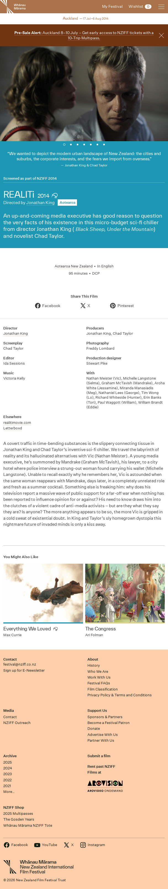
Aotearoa (67, 202)
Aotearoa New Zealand (74, 266)
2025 (7, 762)
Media (8, 710)
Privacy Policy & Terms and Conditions (119, 695)
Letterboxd (12, 428)
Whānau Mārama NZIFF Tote (27, 825)
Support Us (97, 710)
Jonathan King (40, 202)
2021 (7, 786)
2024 (7, 768)
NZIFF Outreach (17, 722)
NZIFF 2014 (47, 179)
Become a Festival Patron (108, 722)
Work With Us (99, 677)
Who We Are (97, 671)
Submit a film (98, 756)
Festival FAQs (98, 683)
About (92, 659)
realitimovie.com (17, 422)
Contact (10, 659)
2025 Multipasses (18, 813)
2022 (7, 780)
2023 (7, 774)
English (107, 266)
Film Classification (102, 689)
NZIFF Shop (13, 807)
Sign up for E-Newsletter (24, 670)
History (93, 665)
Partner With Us (100, 740)
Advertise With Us (102, 734)
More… (9, 791)
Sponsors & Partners (104, 717)
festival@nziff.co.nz (19, 664)
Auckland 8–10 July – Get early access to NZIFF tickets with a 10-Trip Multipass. (84, 35)
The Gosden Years (18, 819)
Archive (10, 756)
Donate (93, 728)
